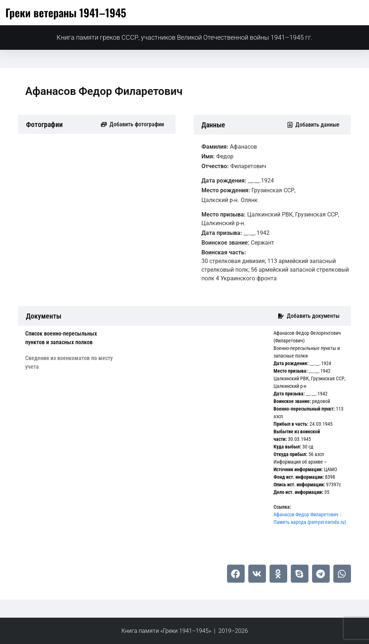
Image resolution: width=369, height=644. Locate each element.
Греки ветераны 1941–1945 (65, 12)
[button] (236, 574)
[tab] (71, 338)
